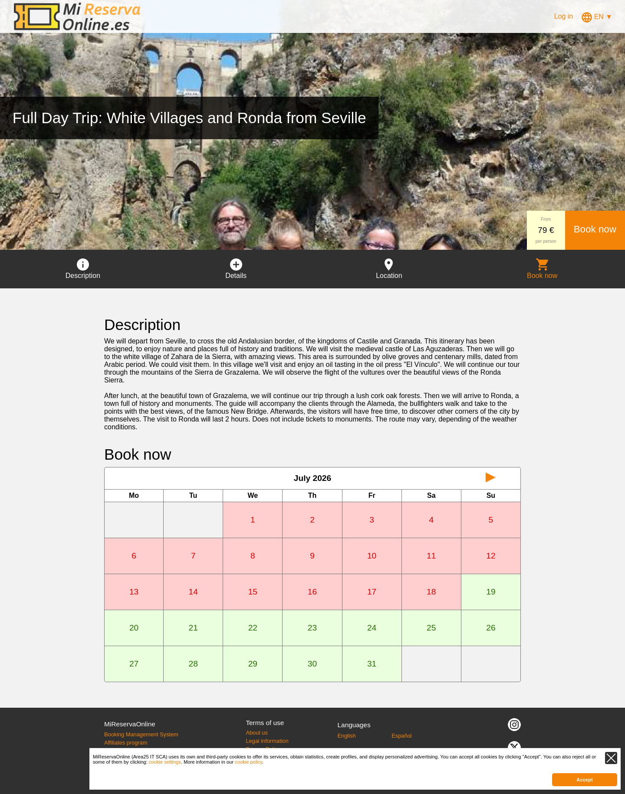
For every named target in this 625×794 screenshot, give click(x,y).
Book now (595, 229)
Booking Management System (141, 734)
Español (401, 735)
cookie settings (165, 762)
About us (257, 732)
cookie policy (248, 762)
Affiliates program (125, 742)
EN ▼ (597, 16)
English (347, 735)
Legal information (267, 741)
